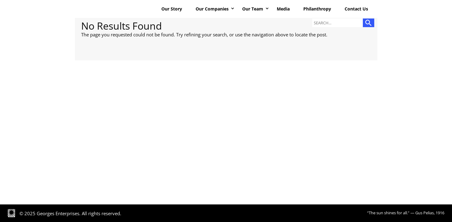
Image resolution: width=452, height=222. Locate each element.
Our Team (252, 9)
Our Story (171, 9)
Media (283, 9)
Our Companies (212, 9)
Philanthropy (317, 9)
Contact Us (356, 9)
